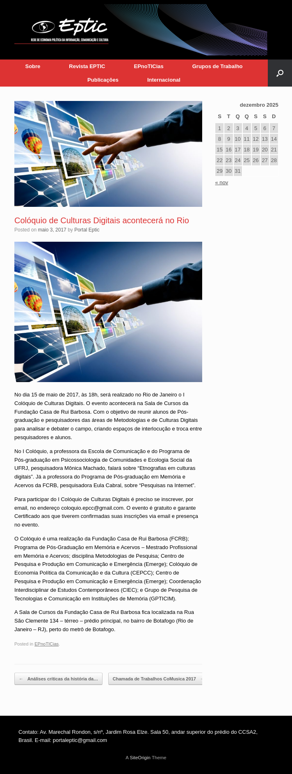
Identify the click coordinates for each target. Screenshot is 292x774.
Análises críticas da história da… (58, 679)
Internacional (163, 80)
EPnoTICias (148, 66)
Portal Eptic (86, 230)
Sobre (32, 66)
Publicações (103, 80)
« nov (221, 182)
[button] (280, 73)
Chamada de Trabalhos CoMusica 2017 (159, 679)
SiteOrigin (140, 757)
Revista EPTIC (87, 66)
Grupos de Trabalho (217, 66)
